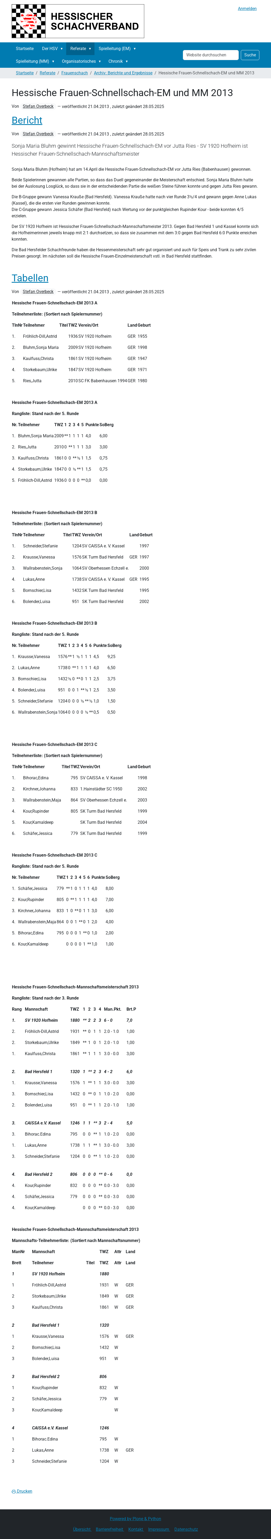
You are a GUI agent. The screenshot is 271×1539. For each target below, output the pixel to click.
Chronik (116, 61)
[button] (62, 48)
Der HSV (50, 48)
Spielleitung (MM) (32, 61)
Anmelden (247, 8)
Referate (78, 48)
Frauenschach (74, 72)
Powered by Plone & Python (135, 1518)
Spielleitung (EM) (115, 48)
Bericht (27, 120)
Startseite (25, 48)
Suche (250, 54)
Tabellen (30, 278)
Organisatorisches (79, 61)
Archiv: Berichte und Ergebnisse (123, 72)
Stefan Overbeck (38, 106)
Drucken (22, 1491)
